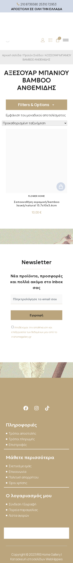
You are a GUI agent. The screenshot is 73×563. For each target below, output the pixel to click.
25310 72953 (47, 4)
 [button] (60, 186)
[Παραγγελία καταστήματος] (34, 123)
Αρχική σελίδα (11, 55)
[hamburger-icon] (65, 40)
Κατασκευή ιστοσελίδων (28, 559)
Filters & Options (33, 104)
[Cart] (57, 40)
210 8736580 (29, 4)
